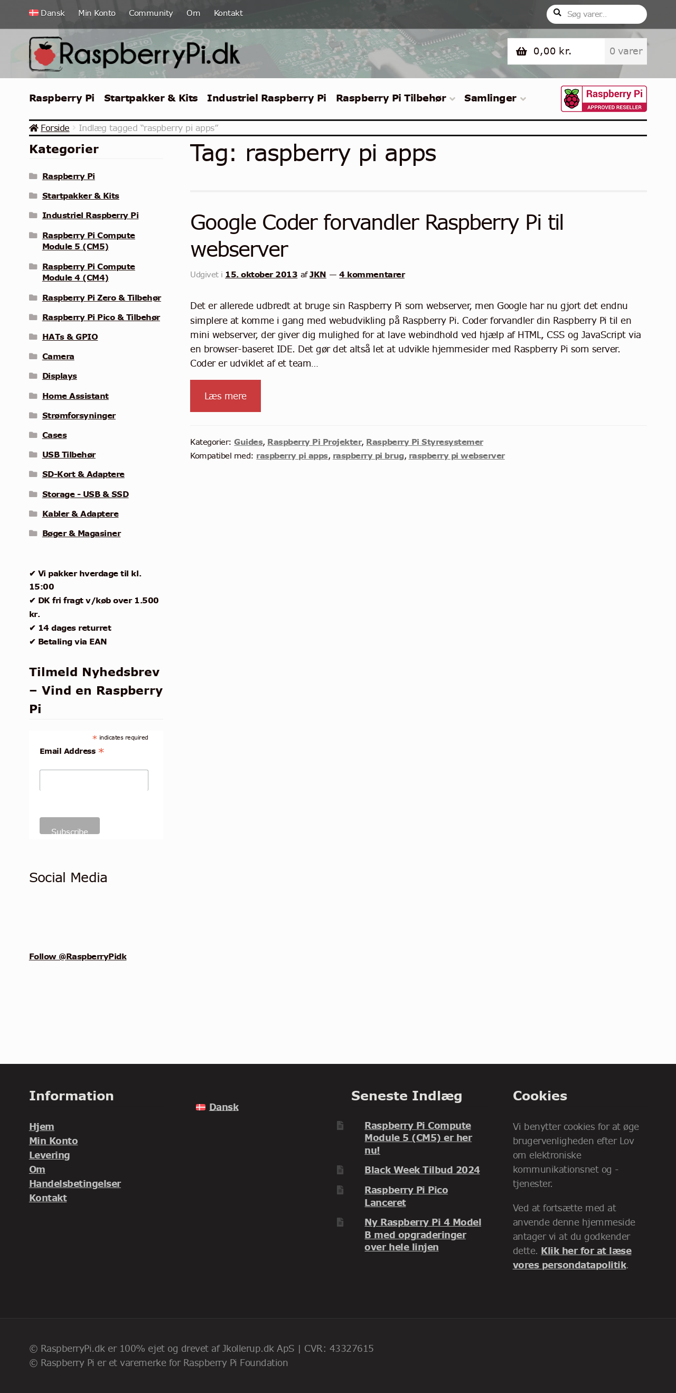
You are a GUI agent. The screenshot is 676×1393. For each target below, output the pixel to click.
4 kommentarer (372, 274)
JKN (317, 274)
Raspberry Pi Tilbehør (391, 98)
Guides (248, 441)
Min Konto (97, 12)
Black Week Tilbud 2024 (422, 1170)
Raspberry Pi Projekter (314, 441)
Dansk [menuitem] (224, 1107)
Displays (59, 375)
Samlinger (490, 98)
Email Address (72, 751)
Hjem (41, 1126)
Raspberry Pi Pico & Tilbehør (101, 317)
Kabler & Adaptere (80, 513)
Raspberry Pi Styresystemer (424, 441)
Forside (55, 128)
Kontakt (228, 12)
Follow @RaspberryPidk (78, 956)
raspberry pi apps (292, 455)
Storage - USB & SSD (85, 494)
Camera (58, 356)
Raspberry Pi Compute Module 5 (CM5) (88, 241)
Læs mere (225, 396)
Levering (49, 1155)
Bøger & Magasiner (81, 533)
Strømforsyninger (79, 415)
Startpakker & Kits (151, 98)
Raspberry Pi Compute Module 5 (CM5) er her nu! (418, 1137)
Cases (54, 435)
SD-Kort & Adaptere (83, 474)
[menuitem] (50, 13)
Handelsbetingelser (75, 1183)
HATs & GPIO (70, 336)
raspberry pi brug (368, 455)
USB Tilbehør (69, 454)
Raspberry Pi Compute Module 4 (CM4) (88, 272)
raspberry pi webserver (457, 455)
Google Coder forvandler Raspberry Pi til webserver (377, 236)
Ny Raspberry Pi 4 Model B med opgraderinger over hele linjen (422, 1234)
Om (193, 12)
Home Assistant (75, 395)
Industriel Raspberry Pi (266, 98)
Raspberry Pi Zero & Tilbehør (101, 297)
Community (151, 12)
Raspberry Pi (62, 98)
